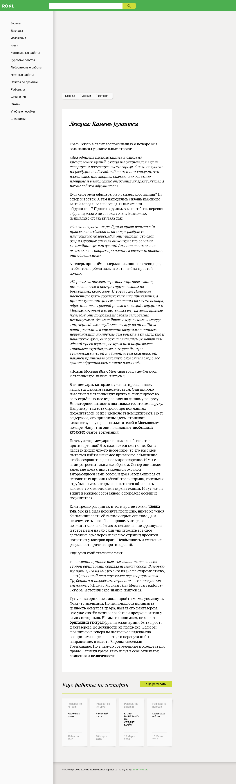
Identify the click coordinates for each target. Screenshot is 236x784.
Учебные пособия (23, 111)
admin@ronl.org (140, 769)
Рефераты (18, 89)
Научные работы (22, 74)
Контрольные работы (25, 52)
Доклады (17, 30)
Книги (15, 45)
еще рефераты (156, 684)
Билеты (16, 23)
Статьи (15, 104)
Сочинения (18, 96)
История (103, 95)
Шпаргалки (18, 118)
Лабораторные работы (26, 67)
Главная (70, 95)
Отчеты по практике (24, 82)
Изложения (18, 38)
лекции (86, 95)
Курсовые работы (23, 60)
